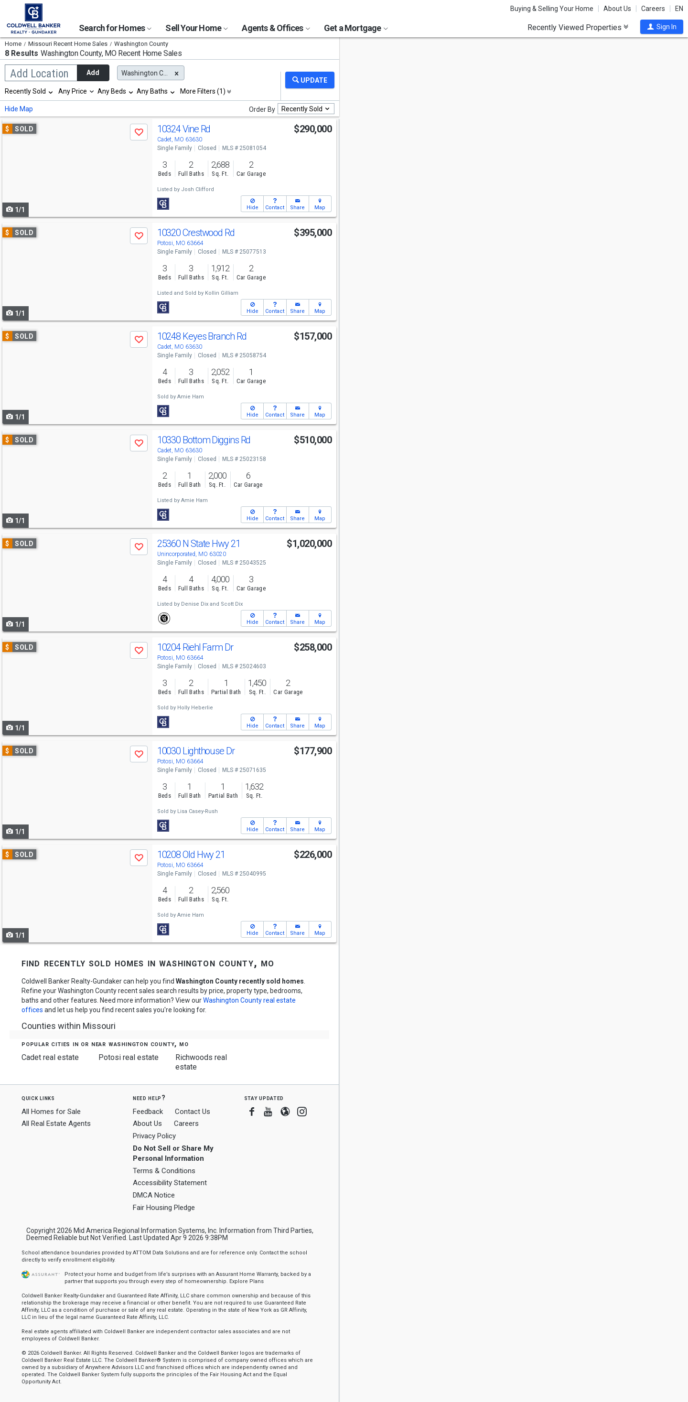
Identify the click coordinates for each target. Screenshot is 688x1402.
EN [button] (679, 8)
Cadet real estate (50, 1057)
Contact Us (192, 1111)
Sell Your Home (196, 28)
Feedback (148, 1111)
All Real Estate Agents (56, 1123)
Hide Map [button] (19, 109)
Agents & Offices (276, 28)
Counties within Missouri (69, 1026)
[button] (661, 27)
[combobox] (29, 91)
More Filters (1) (203, 91)
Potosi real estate (128, 1057)
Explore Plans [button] (246, 1281)
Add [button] (92, 72)
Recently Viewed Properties (577, 27)
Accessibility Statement (170, 1182)
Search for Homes (115, 28)
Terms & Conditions (164, 1171)
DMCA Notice (154, 1195)
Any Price (72, 91)
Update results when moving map (412, 53)
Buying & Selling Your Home (551, 8)
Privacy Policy (154, 1136)
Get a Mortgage (356, 28)
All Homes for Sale (51, 1111)
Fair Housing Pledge (164, 1207)
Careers (653, 8)
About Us (617, 8)
